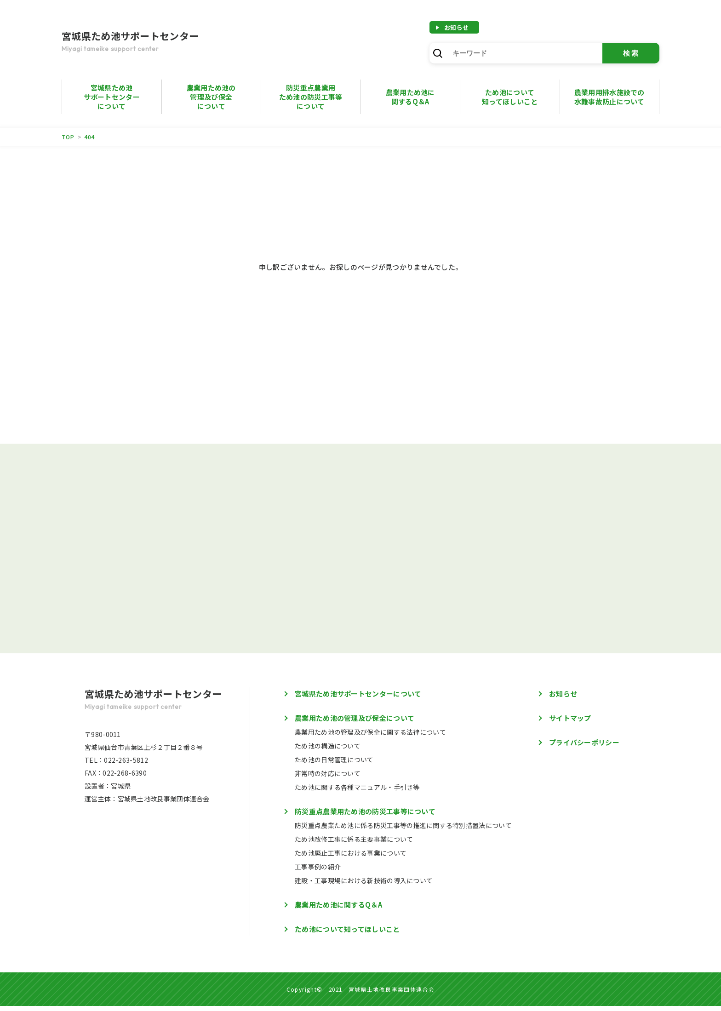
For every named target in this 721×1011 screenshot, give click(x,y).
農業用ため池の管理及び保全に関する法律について (370, 737)
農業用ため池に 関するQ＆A (410, 96)
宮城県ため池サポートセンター (154, 42)
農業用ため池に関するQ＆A (338, 909)
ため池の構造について (327, 750)
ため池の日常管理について (334, 764)
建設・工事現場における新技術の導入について (364, 885)
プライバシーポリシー (584, 747)
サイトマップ (570, 723)
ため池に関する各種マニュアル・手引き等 (357, 792)
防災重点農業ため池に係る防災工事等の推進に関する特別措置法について (403, 830)
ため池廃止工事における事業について (350, 857)
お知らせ (456, 27)
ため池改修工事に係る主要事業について (354, 844)
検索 (631, 53)
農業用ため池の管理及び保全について (211, 97)
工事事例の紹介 (318, 871)
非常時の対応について (327, 778)
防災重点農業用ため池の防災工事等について (311, 97)
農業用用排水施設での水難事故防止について (609, 96)
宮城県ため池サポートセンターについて (112, 97)
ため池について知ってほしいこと (510, 96)
